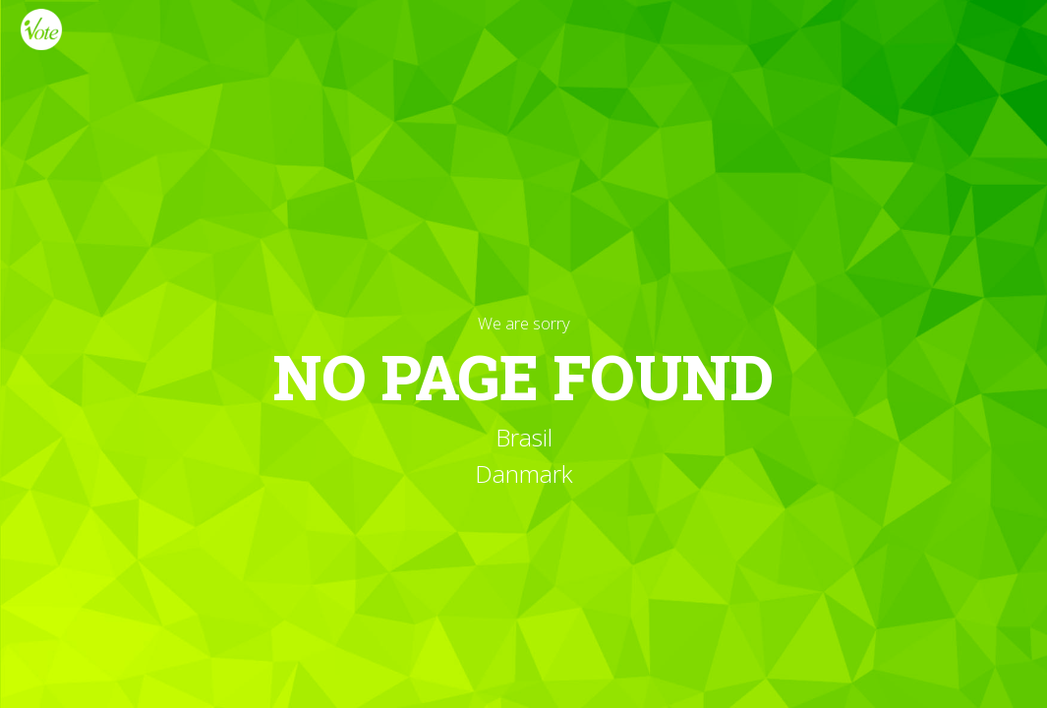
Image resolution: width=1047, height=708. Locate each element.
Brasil (524, 437)
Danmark (524, 473)
